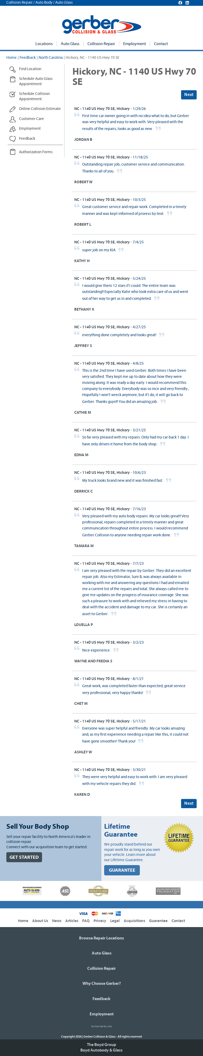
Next (188, 95)
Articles (71, 921)
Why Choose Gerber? (101, 983)
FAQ (86, 921)
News (56, 921)
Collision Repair (101, 44)
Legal (115, 921)
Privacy (100, 921)
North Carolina (51, 58)
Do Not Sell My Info (101, 1026)
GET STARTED (24, 857)
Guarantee (158, 921)
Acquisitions (134, 921)
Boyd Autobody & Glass (101, 1050)
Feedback (28, 58)
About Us (40, 921)
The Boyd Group (101, 1044)
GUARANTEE (122, 870)
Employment (134, 44)
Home (11, 58)
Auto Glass (70, 44)
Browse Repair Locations (101, 938)
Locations (44, 44)
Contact (161, 44)
